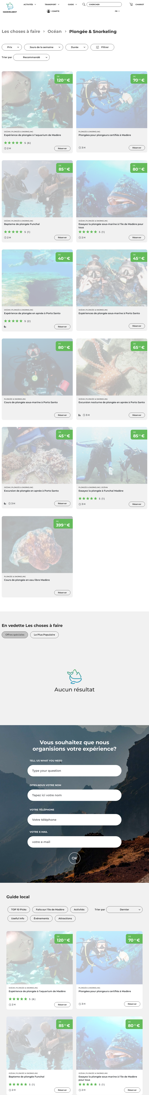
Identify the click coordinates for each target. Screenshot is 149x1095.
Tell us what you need (46, 760)
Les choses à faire (21, 31)
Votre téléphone (42, 809)
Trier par (7, 57)
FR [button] (116, 11)
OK (74, 858)
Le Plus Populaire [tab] (44, 634)
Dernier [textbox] (124, 909)
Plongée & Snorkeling (22, 132)
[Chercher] (104, 4)
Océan (55, 31)
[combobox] (31, 57)
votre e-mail (39, 832)
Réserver (62, 148)
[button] (35, 4)
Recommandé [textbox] (31, 57)
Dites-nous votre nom (45, 785)
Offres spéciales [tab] (14, 634)
